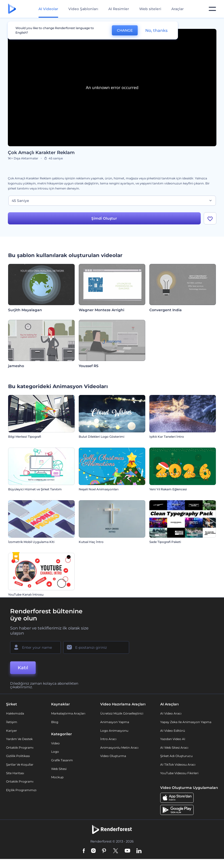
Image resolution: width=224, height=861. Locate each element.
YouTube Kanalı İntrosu (26, 594)
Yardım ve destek (19, 739)
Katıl (23, 667)
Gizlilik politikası (18, 756)
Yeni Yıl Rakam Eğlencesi (168, 489)
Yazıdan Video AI (172, 739)
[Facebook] (84, 851)
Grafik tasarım (62, 760)
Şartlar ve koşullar (19, 764)
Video (55, 743)
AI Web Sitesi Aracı (174, 747)
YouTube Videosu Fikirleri (179, 773)
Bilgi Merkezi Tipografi (24, 436)
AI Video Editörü (172, 730)
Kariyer (11, 730)
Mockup (57, 777)
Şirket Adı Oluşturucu (176, 756)
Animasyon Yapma (114, 722)
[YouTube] (127, 851)
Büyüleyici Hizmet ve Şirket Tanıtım (35, 489)
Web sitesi (59, 769)
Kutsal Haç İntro (91, 542)
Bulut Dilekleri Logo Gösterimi (101, 436)
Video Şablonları (83, 9)
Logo (55, 751)
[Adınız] (35, 647)
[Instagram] (93, 851)
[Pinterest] (104, 851)
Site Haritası (15, 773)
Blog (54, 722)
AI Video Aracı (170, 713)
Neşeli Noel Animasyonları (98, 489)
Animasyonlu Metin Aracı (119, 747)
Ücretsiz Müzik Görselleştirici (121, 713)
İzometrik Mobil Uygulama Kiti (31, 542)
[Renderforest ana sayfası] (12, 9)
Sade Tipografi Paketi (165, 542)
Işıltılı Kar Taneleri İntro (166, 436)
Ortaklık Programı (19, 747)
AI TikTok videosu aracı (177, 764)
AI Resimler (118, 9)
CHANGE (125, 30)
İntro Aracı (108, 739)
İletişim (11, 722)
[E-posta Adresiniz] (96, 647)
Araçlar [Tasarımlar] (177, 9)
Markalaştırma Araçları (68, 713)
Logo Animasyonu (114, 730)
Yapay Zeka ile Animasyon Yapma (185, 722)
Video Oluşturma (113, 756)
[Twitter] (115, 851)
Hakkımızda (15, 713)
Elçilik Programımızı (21, 790)
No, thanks (156, 30)
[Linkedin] (138, 851)
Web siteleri (150, 9)
